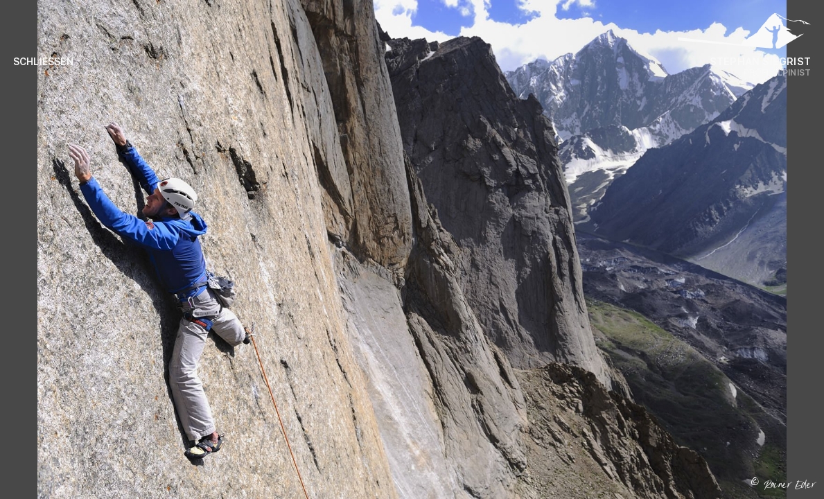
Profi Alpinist (778, 72)
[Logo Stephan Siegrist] (744, 34)
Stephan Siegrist (760, 61)
